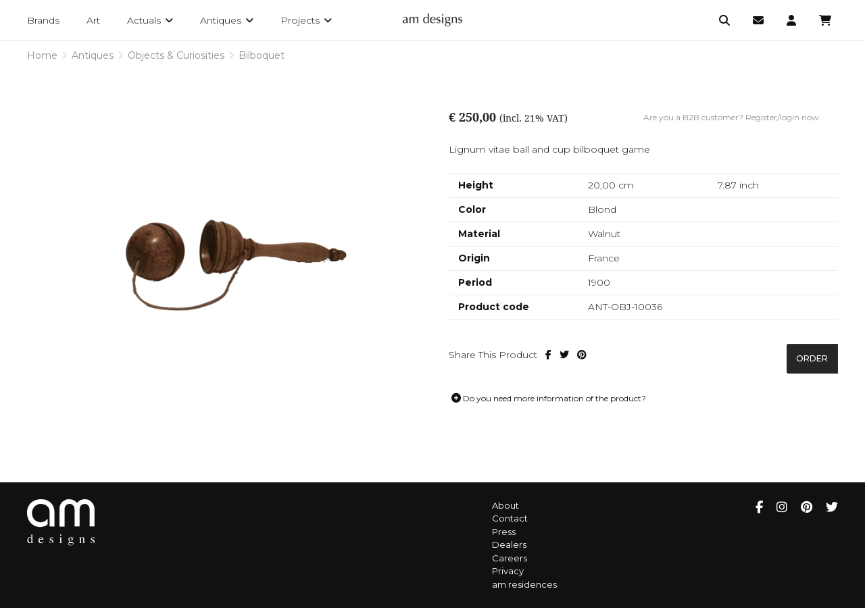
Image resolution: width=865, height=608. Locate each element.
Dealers (509, 544)
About (505, 505)
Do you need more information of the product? (548, 398)
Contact (510, 518)
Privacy (508, 570)
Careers (509, 558)
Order (812, 358)
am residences (524, 584)
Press (504, 531)
